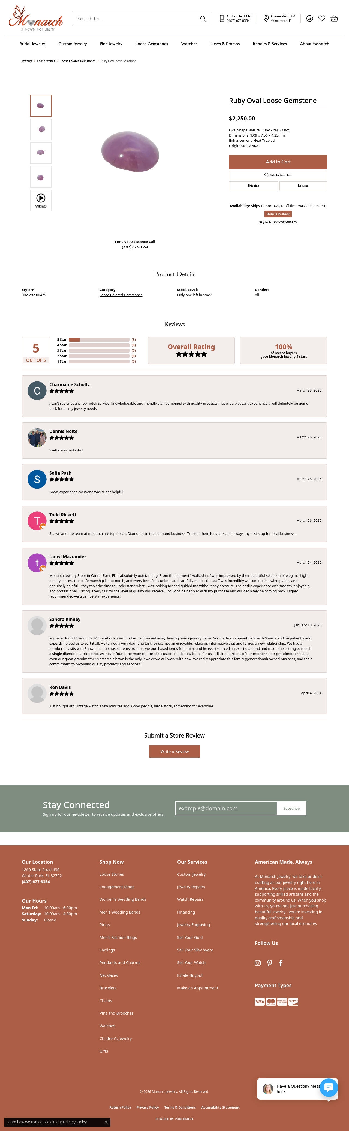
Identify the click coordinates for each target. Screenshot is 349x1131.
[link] (238, 18)
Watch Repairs (190, 899)
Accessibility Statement (220, 1107)
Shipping (253, 185)
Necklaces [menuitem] (109, 975)
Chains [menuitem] (106, 1000)
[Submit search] (204, 18)
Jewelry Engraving (193, 924)
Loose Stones (46, 61)
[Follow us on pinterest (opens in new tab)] (269, 963)
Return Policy (120, 1107)
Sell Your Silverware (195, 950)
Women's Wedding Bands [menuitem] (123, 899)
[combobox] (135, 18)
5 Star (62, 339)
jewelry (27, 61)
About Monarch (314, 43)
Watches (189, 43)
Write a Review (174, 751)
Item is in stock (278, 214)
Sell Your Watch (191, 962)
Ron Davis (60, 687)
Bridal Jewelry (32, 43)
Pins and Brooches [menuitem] (117, 1013)
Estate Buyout (190, 975)
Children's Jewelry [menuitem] (116, 1038)
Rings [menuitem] (105, 924)
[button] (309, 18)
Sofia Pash (60, 473)
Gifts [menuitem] (104, 1051)
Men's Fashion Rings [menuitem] (118, 937)
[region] (136, 153)
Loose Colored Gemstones (78, 61)
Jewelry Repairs (191, 886)
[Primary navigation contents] (174, 44)
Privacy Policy (148, 1107)
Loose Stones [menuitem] (112, 874)
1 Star (62, 361)
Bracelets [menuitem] (108, 987)
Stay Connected (76, 805)
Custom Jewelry (72, 43)
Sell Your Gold (190, 937)
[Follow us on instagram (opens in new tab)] (258, 963)
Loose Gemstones (152, 43)
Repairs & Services (270, 43)
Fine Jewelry (111, 43)
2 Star (62, 356)
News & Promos (225, 43)
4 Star (62, 345)
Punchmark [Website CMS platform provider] (184, 1119)
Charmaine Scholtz (69, 384)
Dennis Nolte (63, 431)
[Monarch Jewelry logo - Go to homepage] (36, 18)
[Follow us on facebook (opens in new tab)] (281, 963)
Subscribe (291, 808)
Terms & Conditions (180, 1107)
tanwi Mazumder (67, 557)
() (134, 339)
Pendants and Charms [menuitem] (120, 962)
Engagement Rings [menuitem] (117, 886)
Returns (303, 185)
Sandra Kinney (64, 619)
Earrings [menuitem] (107, 950)
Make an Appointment (197, 987)
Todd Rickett (62, 515)
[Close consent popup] (106, 1122)
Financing (186, 912)
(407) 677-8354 (135, 247)
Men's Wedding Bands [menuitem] (120, 912)
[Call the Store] (36, 881)
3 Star (62, 350)
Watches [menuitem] (107, 1025)
